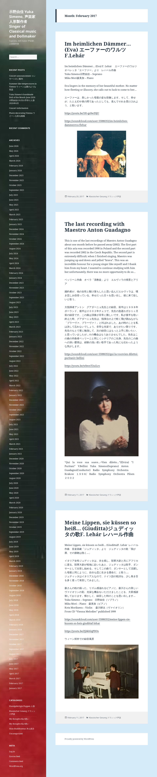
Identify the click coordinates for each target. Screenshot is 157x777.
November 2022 (16, 346)
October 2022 (15, 351)
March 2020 (14, 502)
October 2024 (15, 239)
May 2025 (13, 204)
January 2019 (15, 571)
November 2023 (16, 287)
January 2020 (15, 512)
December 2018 (16, 575)
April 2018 (14, 615)
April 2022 (14, 380)
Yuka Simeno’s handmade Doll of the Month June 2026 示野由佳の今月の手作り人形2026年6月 (22, 99)
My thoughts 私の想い (19, 719)
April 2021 (14, 439)
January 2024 (15, 278)
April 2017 (14, 673)
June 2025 (13, 199)
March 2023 (14, 326)
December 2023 (16, 282)
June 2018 (13, 605)
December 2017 (16, 634)
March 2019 (14, 561)
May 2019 (13, 551)
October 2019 (15, 527)
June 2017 (13, 663)
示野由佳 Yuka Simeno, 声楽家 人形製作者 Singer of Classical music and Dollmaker (22, 23)
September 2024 (16, 243)
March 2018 (14, 619)
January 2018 (15, 629)
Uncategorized (16, 733)
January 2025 (15, 224)
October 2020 (15, 468)
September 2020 (16, 473)
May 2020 (13, 492)
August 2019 (15, 536)
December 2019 (16, 517)
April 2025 (14, 209)
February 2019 (16, 566)
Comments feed (16, 761)
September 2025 (16, 190)
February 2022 (16, 390)
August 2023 (15, 302)
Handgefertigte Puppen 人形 (22, 706)
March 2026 (14, 160)
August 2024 (15, 248)
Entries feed (14, 756)
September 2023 (16, 297)
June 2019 (13, 546)
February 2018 (16, 624)
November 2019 (16, 522)
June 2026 (13, 146)
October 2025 (15, 185)
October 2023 (15, 292)
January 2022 (15, 395)
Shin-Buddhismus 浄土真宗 (21, 728)
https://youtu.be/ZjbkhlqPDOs (82, 631)
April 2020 (14, 497)
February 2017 (16, 683)
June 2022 (13, 370)
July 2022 (13, 366)
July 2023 (13, 307)
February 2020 (16, 507)
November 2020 (16, 463)
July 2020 (13, 483)
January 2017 (15, 688)
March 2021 (14, 444)
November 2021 (16, 404)
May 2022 (13, 375)
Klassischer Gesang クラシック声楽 (105, 196)
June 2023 (13, 312)
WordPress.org (16, 766)
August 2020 (15, 478)
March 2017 (14, 678)
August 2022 (15, 361)
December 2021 (16, 400)
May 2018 (13, 610)
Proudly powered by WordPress (79, 739)
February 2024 (16, 273)
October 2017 (15, 644)
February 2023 (16, 331)
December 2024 (16, 229)
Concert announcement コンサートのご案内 (22, 77)
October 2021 (15, 409)
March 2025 (14, 214)
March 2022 (14, 385)
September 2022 (16, 356)
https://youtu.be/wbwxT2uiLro (82, 365)
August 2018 (15, 595)
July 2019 (13, 541)
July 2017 (13, 659)
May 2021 (13, 434)
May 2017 (13, 668)
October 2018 (15, 585)
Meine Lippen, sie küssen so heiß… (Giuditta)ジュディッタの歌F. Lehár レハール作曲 (100, 528)
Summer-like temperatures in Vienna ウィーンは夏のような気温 (23, 86)
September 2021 (16, 414)
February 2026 (16, 165)
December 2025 (16, 175)
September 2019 (16, 532)
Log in (12, 751)
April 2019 (14, 556)
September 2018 (16, 590)
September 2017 (16, 649)
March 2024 (14, 268)
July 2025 (13, 195)
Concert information (18, 108)
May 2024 (13, 258)
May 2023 (13, 317)
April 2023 (14, 322)
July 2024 (13, 253)
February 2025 (16, 219)
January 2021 (15, 453)
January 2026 (15, 170)
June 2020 (13, 488)
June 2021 (13, 429)
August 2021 (15, 419)
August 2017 (15, 654)
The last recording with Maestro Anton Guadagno (98, 226)
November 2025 (16, 180)
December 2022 (16, 341)
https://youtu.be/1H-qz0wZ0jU (82, 113)
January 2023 (15, 336)
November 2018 (16, 580)
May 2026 (13, 151)
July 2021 (13, 424)
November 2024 (16, 234)
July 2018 (13, 600)
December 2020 (16, 458)
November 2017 (16, 639)
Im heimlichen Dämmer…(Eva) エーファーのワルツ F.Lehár (98, 49)
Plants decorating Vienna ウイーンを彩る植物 (22, 114)
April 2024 (14, 263)
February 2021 (16, 448)
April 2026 (14, 155)
